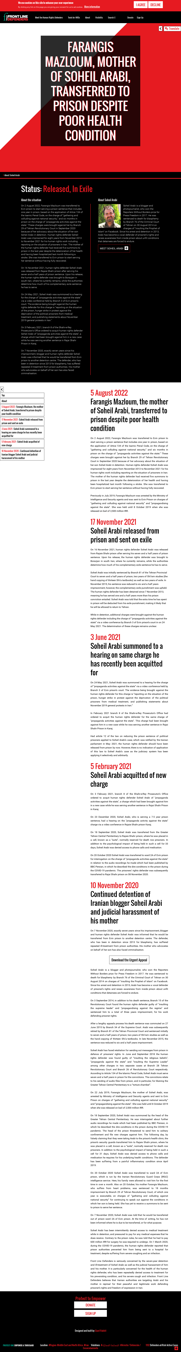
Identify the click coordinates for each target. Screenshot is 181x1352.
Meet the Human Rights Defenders (49, 17)
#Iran (86, 1345)
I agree (140, 4)
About (4, 401)
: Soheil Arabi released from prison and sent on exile (22, 421)
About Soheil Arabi (13, 175)
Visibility (99, 17)
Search (111, 17)
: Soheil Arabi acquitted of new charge (21, 443)
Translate (174, 28)
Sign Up (140, 17)
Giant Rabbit (100, 1331)
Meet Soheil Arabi (111, 248)
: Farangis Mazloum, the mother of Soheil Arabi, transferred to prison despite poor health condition (22, 410)
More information (92, 6)
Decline (155, 4)
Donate (130, 17)
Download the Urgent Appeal (129, 960)
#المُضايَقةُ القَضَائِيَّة (110, 1345)
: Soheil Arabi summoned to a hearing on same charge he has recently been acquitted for (22, 432)
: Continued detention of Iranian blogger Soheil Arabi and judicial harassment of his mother (21, 454)
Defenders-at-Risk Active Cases (162, 1345)
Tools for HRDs (74, 17)
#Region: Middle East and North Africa (66, 1345)
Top (3, 395)
